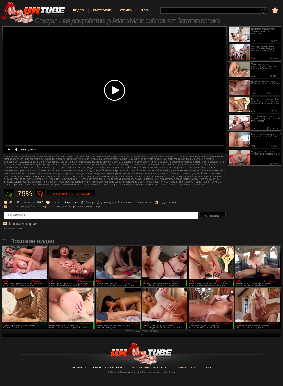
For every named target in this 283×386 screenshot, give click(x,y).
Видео (78, 10)
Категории (102, 10)
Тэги (146, 10)
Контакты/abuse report (150, 367)
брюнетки (36, 206)
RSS (208, 367)
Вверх (274, 362)
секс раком (55, 206)
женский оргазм (70, 206)
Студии (126, 10)
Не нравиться (40, 194)
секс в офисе (87, 206)
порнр (98, 206)
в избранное (275, 10)
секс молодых (22, 206)
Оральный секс (144, 202)
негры (45, 206)
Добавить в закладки (71, 194)
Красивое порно (125, 202)
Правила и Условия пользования (97, 367)
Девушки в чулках (106, 202)
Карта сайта (187, 367)
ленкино (172, 202)
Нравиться (9, 194)
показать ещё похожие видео (141, 331)
